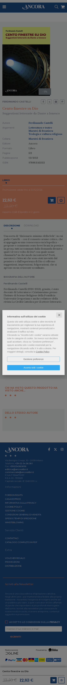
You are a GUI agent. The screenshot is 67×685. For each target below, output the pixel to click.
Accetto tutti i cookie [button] (34, 367)
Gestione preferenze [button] (33, 359)
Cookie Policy (42, 351)
